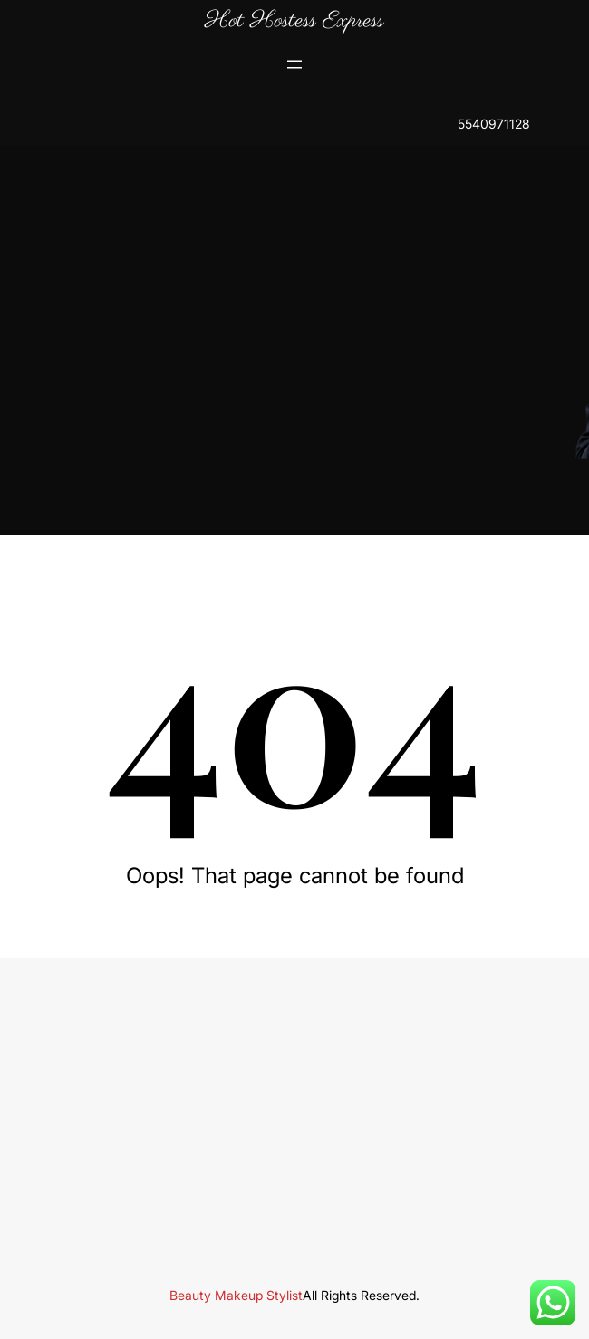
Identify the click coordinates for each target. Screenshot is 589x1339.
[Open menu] (294, 64)
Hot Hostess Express (294, 20)
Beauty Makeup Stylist (236, 1295)
